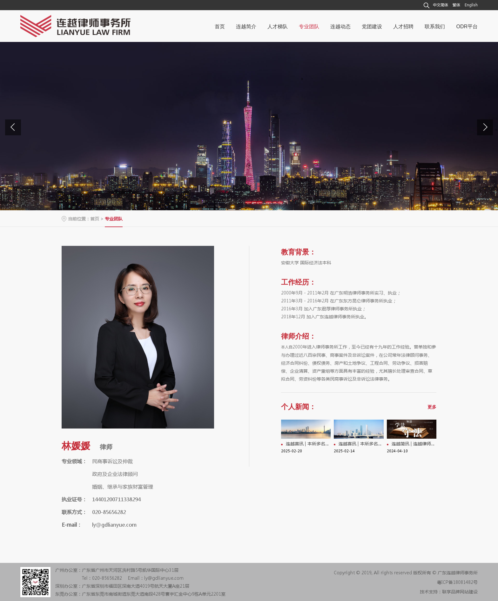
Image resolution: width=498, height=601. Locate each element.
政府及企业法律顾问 (115, 473)
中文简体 (440, 5)
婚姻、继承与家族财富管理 (122, 486)
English (471, 5)
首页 (94, 218)
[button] (485, 127)
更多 (431, 406)
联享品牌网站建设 (460, 591)
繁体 (456, 5)
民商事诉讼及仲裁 (112, 461)
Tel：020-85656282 (102, 578)
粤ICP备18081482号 (457, 582)
